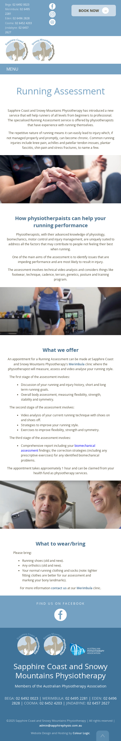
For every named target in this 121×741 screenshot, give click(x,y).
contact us (59, 588)
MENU (12, 69)
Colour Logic (81, 733)
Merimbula (76, 364)
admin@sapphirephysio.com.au (60, 725)
